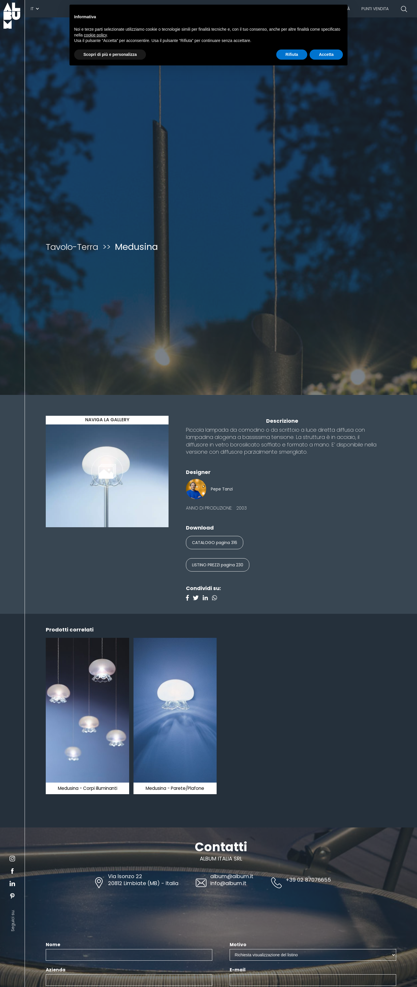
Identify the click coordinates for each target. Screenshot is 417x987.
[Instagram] (216, 598)
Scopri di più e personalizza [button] (110, 54)
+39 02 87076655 (308, 879)
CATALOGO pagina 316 (214, 542)
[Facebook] (189, 598)
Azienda (55, 970)
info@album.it (228, 883)
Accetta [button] (326, 54)
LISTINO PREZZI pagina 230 (217, 565)
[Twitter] (198, 598)
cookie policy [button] (95, 35)
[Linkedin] (207, 598)
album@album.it (231, 876)
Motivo (238, 945)
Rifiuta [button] (292, 54)
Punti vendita (375, 9)
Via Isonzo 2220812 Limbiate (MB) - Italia (143, 880)
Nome (53, 945)
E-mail (238, 970)
